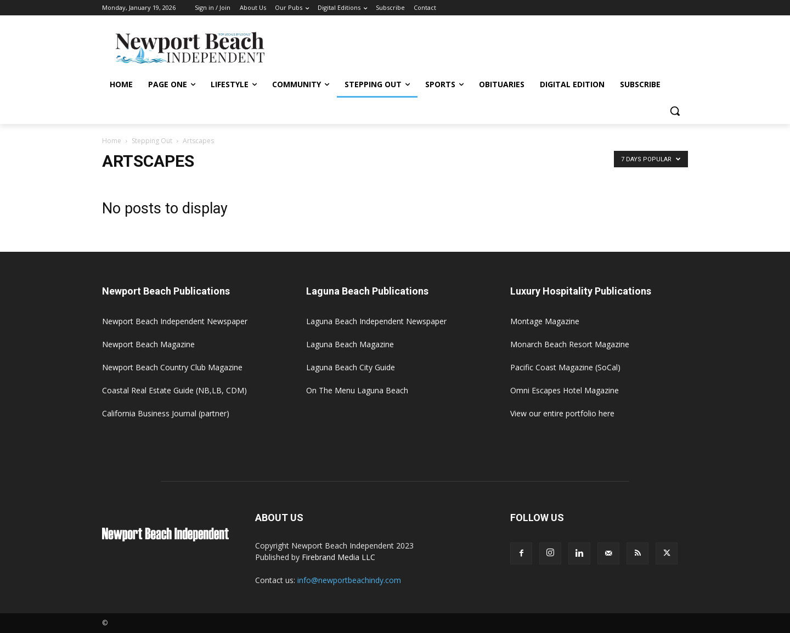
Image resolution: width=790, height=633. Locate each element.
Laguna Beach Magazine (350, 344)
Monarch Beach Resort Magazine (569, 344)
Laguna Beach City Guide (350, 367)
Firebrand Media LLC (338, 557)
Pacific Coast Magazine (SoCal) (565, 367)
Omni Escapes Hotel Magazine (564, 390)
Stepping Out (152, 140)
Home (111, 140)
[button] (675, 111)
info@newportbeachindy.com (349, 580)
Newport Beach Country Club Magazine (172, 367)
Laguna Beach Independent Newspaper (376, 321)
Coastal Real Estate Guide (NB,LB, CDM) (174, 390)
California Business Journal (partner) (165, 413)
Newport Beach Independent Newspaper (174, 321)
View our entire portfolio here (562, 413)
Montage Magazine (544, 321)
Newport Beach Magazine (148, 344)
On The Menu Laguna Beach (357, 390)
